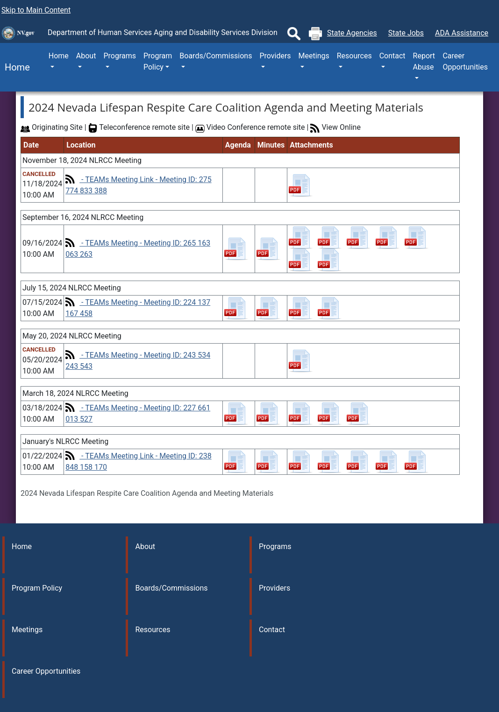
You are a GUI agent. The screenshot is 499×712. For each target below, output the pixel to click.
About (145, 546)
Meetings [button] (314, 55)
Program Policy (37, 588)
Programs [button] (119, 55)
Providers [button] (275, 55)
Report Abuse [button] (424, 61)
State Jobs (406, 32)
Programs (275, 546)
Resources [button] (354, 55)
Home (15, 67)
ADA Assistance (461, 32)
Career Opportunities (465, 61)
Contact (272, 629)
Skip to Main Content (36, 10)
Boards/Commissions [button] (215, 55)
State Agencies (352, 32)
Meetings (27, 629)
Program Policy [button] (157, 61)
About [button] (86, 55)
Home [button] (59, 55)
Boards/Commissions (171, 588)
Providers (274, 588)
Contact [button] (392, 55)
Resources (152, 629)
